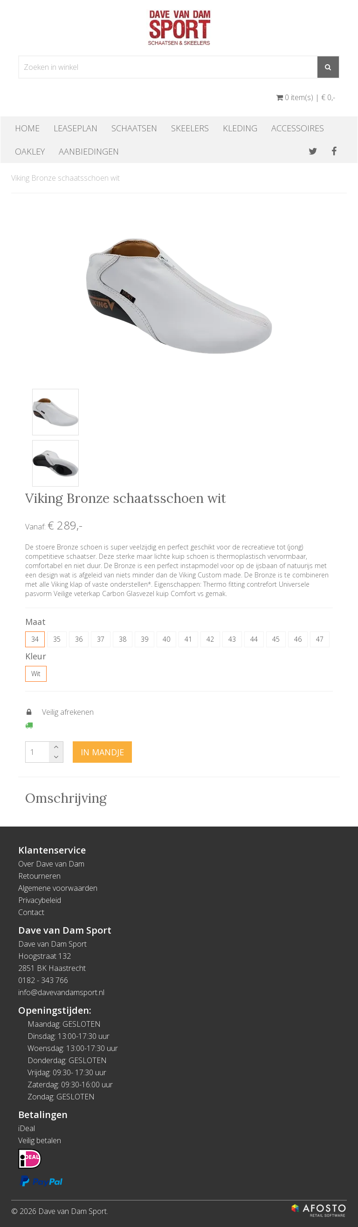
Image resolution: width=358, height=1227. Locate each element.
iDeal (26, 1128)
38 (122, 639)
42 (210, 639)
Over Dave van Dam (51, 864)
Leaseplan (75, 128)
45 (276, 639)
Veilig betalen (39, 1140)
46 (298, 639)
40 (166, 639)
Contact (31, 912)
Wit (36, 673)
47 (320, 639)
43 (232, 639)
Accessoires (297, 128)
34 (35, 639)
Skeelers (190, 128)
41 (188, 639)
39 (144, 639)
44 (254, 639)
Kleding (240, 128)
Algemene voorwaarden (57, 888)
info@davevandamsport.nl (61, 992)
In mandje (102, 752)
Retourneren (39, 876)
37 (100, 639)
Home (27, 128)
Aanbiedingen (89, 151)
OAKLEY (30, 151)
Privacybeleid (39, 900)
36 (79, 639)
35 (57, 639)
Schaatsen (134, 128)
